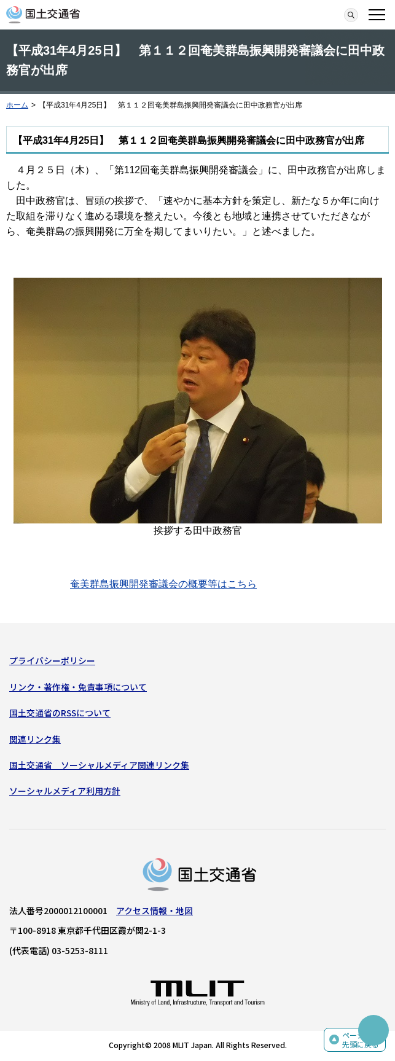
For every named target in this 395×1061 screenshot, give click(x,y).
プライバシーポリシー (52, 660)
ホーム (17, 105)
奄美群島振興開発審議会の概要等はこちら (163, 584)
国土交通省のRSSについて (60, 713)
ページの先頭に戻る (360, 1040)
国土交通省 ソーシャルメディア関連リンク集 (99, 765)
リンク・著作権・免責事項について (78, 687)
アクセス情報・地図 (154, 910)
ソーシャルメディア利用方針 (64, 791)
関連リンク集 (35, 739)
